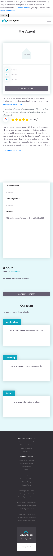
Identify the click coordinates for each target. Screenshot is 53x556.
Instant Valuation (26, 448)
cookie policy (23, 7)
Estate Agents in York (26, 509)
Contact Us (26, 451)
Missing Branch (26, 467)
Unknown (13, 70)
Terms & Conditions (26, 479)
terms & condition (7, 10)
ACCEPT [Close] (4, 15)
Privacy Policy (26, 482)
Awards (9, 393)
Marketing (10, 357)
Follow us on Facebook (26, 442)
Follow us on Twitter (26, 445)
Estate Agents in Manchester (26, 502)
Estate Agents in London (27, 491)
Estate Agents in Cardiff (26, 494)
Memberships (12, 322)
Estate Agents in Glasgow (26, 521)
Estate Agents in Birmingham (26, 506)
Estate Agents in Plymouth (26, 514)
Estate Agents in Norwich (26, 497)
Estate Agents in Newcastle (26, 517)
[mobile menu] (49, 20)
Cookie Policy (26, 485)
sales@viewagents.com (12, 104)
